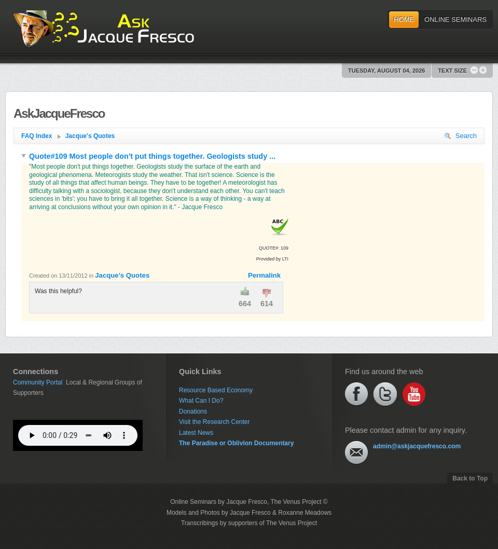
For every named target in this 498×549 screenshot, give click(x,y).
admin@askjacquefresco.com (417, 446)
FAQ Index (41, 136)
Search (461, 136)
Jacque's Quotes (90, 136)
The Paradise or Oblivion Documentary (236, 443)
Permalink (264, 275)
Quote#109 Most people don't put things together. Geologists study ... (148, 156)
